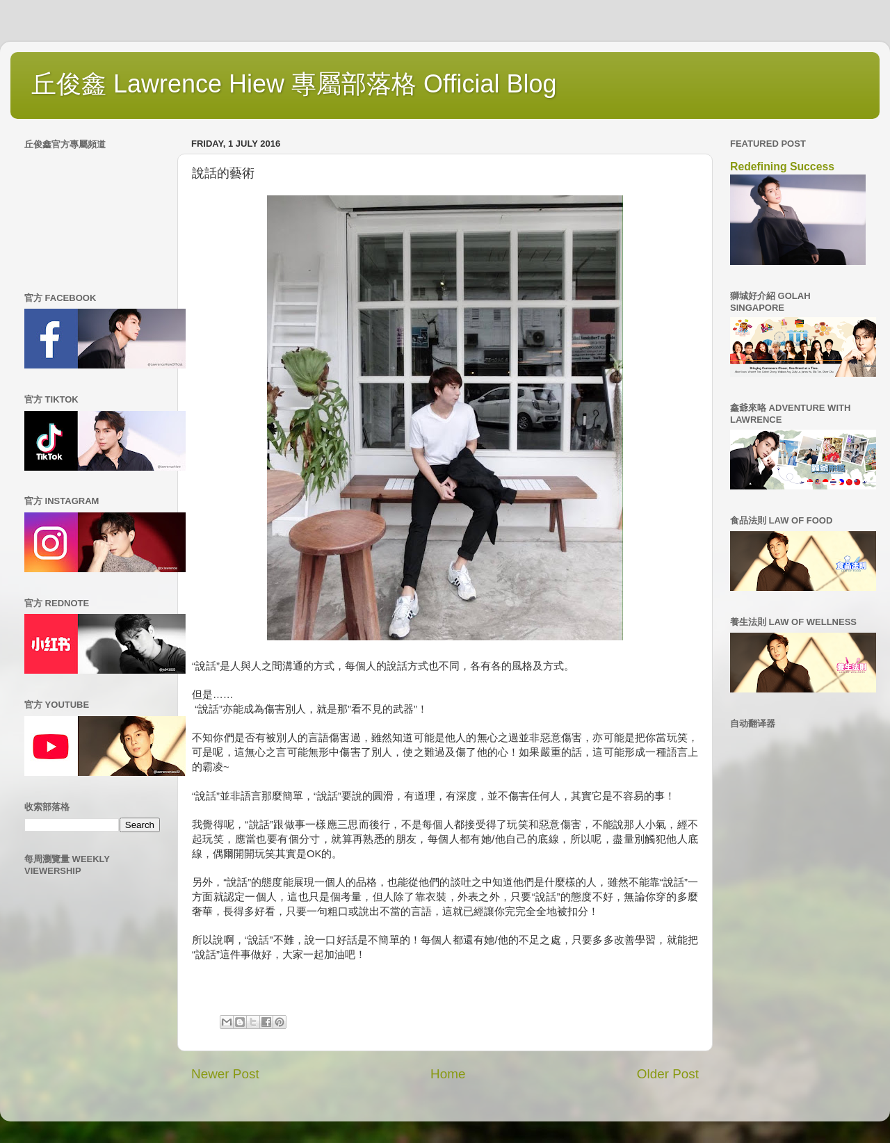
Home (447, 1074)
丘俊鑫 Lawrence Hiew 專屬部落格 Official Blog (294, 84)
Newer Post (225, 1074)
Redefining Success (782, 166)
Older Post (668, 1074)
